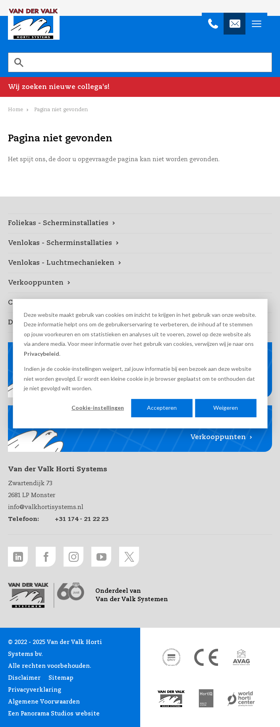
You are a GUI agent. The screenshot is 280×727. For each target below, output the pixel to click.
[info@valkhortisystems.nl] (234, 24)
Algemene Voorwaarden (44, 702)
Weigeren (225, 407)
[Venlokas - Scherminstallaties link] (140, 243)
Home (15, 109)
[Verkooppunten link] (140, 283)
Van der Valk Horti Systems (34, 24)
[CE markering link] (206, 657)
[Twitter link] (129, 557)
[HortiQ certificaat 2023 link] (206, 699)
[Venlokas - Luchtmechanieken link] (140, 263)
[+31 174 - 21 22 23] (213, 24)
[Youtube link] (101, 557)
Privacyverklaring (34, 690)
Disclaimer (24, 678)
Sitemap (60, 678)
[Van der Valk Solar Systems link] (171, 699)
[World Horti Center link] (241, 699)
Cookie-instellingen (97, 407)
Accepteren (162, 407)
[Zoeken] (19, 62)
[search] (140, 62)
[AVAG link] (241, 657)
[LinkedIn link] (18, 557)
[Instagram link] (73, 557)
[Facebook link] (46, 557)
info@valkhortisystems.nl (45, 507)
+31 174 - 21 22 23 (81, 519)
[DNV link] (171, 657)
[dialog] (140, 363)
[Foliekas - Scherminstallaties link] (140, 223)
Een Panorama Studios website (54, 714)
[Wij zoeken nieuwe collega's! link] (140, 87)
